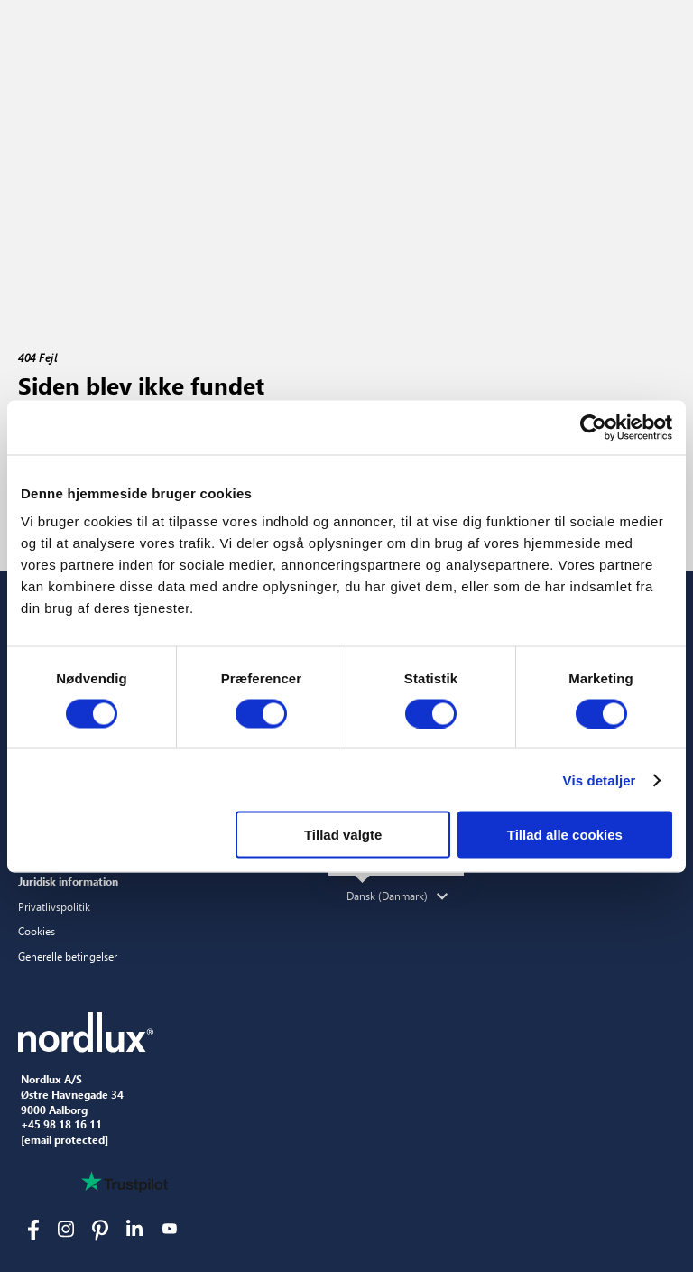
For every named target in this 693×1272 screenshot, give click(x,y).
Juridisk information (68, 881)
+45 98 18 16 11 (61, 1125)
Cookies (36, 931)
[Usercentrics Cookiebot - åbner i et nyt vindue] (593, 427)
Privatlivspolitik (54, 906)
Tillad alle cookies (565, 834)
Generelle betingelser (67, 956)
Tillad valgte (343, 834)
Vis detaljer (599, 779)
